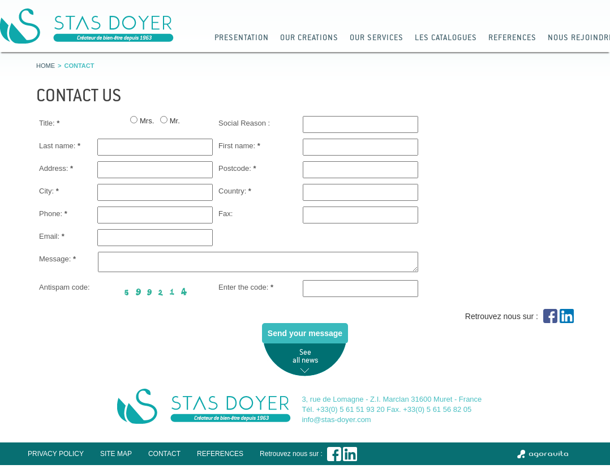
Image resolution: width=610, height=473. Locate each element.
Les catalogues (446, 37)
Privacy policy (56, 457)
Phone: (53, 213)
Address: (56, 168)
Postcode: (237, 168)
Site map (116, 457)
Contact (164, 457)
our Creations (309, 37)
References (512, 37)
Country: (234, 191)
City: (49, 191)
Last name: (59, 145)
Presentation (241, 37)
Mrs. (147, 121)
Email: (52, 236)
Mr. (175, 121)
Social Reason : (244, 123)
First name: (239, 145)
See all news (305, 359)
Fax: (225, 213)
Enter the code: (245, 290)
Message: (57, 259)
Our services (376, 37)
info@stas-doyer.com (336, 423)
